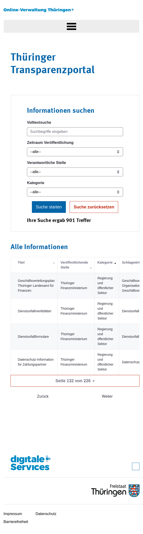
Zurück (43, 396)
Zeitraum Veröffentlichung (50, 143)
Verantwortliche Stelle (46, 163)
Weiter (107, 396)
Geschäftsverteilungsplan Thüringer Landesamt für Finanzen (36, 285)
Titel (21, 262)
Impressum (13, 514)
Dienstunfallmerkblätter (34, 311)
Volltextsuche (39, 122)
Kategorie (35, 183)
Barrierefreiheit (16, 522)
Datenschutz (46, 514)
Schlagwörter (132, 262)
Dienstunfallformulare (33, 336)
